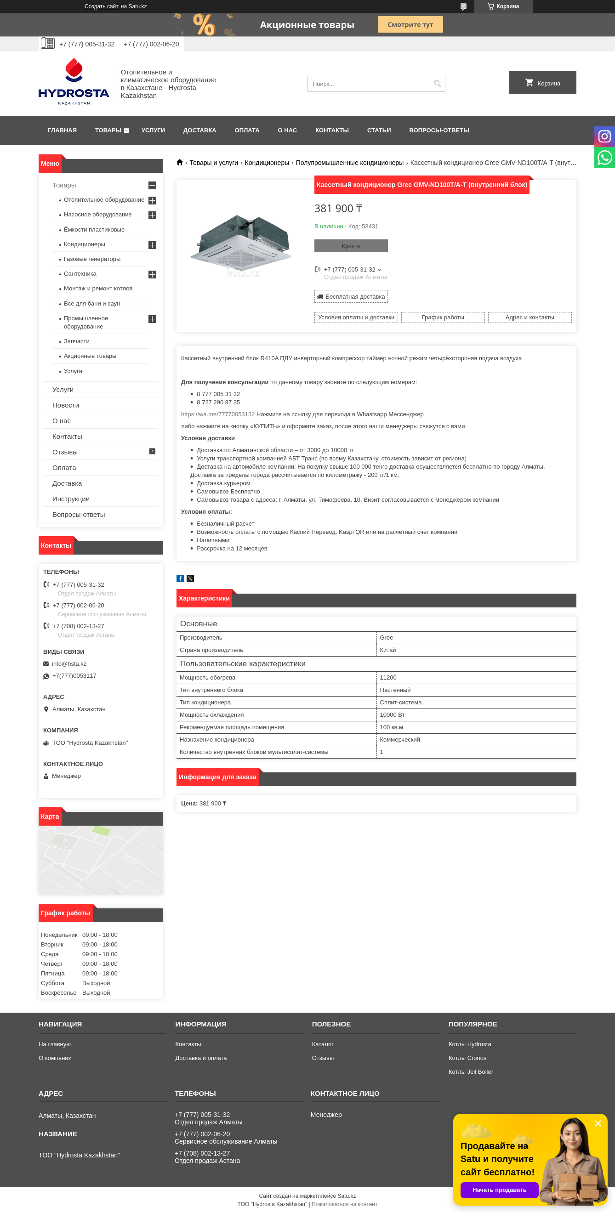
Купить (351, 246)
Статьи (379, 130)
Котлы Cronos (468, 1057)
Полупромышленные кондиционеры (350, 162)
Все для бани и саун (92, 303)
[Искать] (437, 84)
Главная (62, 130)
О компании (55, 1057)
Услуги (153, 130)
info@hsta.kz (69, 663)
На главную (55, 1044)
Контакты (332, 130)
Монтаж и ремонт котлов (98, 288)
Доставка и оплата (201, 1057)
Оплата (247, 130)
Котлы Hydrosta (470, 1044)
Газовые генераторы (92, 258)
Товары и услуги (213, 162)
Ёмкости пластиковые (94, 229)
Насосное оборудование (98, 214)
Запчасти (77, 341)
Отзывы (65, 452)
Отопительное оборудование (104, 199)
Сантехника (80, 273)
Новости (65, 405)
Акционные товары (90, 355)
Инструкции (71, 499)
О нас (287, 130)
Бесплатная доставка (355, 296)
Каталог (323, 1044)
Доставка (199, 130)
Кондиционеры (267, 162)
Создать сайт (102, 6)
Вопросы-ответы (439, 130)
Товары (108, 130)
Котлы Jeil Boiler (471, 1071)
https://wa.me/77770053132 (218, 414)
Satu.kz (346, 1196)
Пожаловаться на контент (344, 1204)
